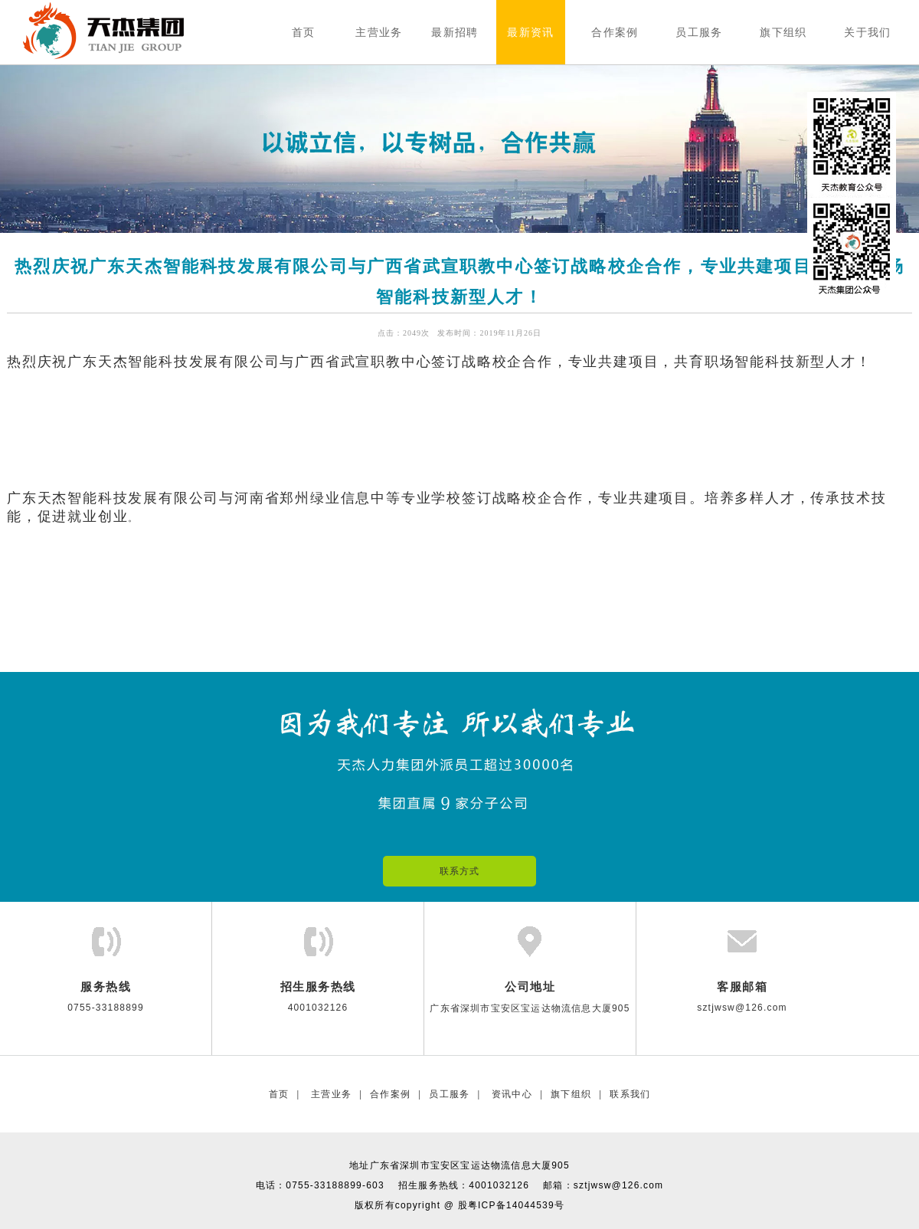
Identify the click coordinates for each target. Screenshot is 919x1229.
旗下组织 (571, 1094)
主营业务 (330, 1094)
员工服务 (449, 1094)
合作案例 (390, 1094)
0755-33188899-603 (335, 1185)
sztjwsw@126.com (619, 1185)
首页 (279, 1094)
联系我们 (630, 1094)
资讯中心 (510, 1094)
